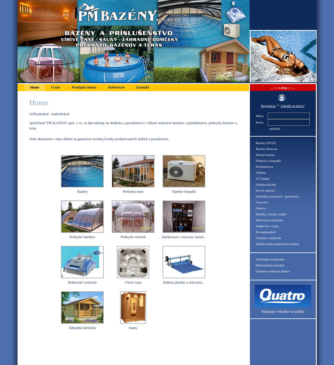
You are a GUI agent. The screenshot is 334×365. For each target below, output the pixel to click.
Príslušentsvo (264, 166)
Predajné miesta (84, 87)
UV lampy (263, 178)
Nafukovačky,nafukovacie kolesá (277, 244)
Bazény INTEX (266, 143)
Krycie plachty (265, 190)
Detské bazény (265, 155)
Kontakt (142, 87)
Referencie (116, 87)
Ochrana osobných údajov (273, 271)
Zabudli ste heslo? (293, 106)
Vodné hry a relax (267, 226)
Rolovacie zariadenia (269, 220)
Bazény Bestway (267, 149)
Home (35, 87)
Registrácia (268, 106)
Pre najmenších (266, 232)
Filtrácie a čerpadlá (268, 160)
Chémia (261, 172)
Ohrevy (261, 208)
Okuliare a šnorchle (268, 238)
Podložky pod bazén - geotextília (277, 196)
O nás (55, 87)
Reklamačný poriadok (270, 265)
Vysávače (262, 202)
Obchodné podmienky (270, 259)
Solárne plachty (266, 184)
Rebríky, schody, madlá (271, 214)
